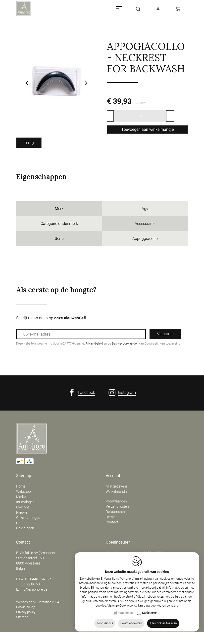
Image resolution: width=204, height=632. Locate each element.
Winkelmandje (116, 491)
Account (113, 476)
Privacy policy (25, 612)
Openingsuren (118, 542)
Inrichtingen (25, 502)
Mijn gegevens (117, 486)
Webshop (23, 491)
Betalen (111, 517)
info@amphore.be (33, 589)
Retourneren (115, 512)
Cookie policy (25, 607)
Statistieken (149, 627)
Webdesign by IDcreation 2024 (37, 602)
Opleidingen (25, 528)
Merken (22, 497)
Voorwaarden (116, 501)
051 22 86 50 (30, 584)
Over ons (23, 507)
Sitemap (23, 476)
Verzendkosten (117, 506)
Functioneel (125, 627)
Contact (22, 523)
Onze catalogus (28, 518)
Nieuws (22, 512)
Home (20, 486)
